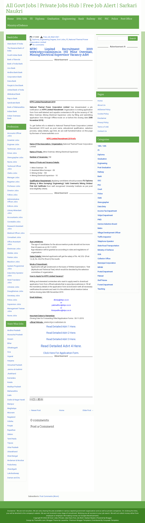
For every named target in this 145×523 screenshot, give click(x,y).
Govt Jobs (61, 39)
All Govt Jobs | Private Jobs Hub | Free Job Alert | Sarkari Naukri (71, 8)
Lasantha (64, 520)
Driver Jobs (12, 153)
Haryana (10, 361)
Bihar (9, 343)
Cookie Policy (103, 114)
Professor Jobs (13, 186)
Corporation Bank (14, 77)
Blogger (109, 518)
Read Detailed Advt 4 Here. (61, 346)
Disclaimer (102, 118)
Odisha (10, 421)
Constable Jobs (13, 222)
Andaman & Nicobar (15, 460)
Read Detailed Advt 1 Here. (61, 326)
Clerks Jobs (12, 173)
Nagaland (11, 417)
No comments (38, 45)
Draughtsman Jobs (15, 291)
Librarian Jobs (13, 287)
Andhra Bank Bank (14, 72)
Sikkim (10, 434)
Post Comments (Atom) (49, 496)
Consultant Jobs (14, 237)
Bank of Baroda (13, 59)
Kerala (9, 382)
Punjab (10, 426)
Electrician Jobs (13, 249)
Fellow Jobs (12, 195)
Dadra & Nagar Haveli (16, 400)
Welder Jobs (12, 253)
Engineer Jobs (13, 144)
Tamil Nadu (11, 439)
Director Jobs (13, 190)
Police (115, 18)
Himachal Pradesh (14, 365)
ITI (31, 18)
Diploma (39, 18)
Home (10, 18)
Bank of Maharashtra (15, 107)
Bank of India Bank (15, 64)
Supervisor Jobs (14, 304)
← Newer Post (35, 410)
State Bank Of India (15, 44)
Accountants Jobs (15, 217)
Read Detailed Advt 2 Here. (61, 332)
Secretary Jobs (13, 296)
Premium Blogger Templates (80, 520)
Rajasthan (11, 430)
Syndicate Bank (13, 103)
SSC (100, 18)
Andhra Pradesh (13, 330)
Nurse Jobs (12, 162)
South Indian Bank (14, 55)
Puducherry (11, 465)
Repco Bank (12, 98)
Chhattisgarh (12, 348)
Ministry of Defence (17, 25)
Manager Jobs (13, 177)
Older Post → (88, 410)
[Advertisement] (121, 67)
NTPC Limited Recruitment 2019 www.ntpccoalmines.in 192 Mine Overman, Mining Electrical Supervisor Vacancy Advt (61, 51)
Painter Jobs (12, 257)
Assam (10, 339)
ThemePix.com (39, 520)
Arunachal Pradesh (15, 335)
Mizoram (11, 413)
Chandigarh (12, 469)
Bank (81, 18)
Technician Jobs (14, 149)
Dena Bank (11, 81)
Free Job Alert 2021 (51, 37)
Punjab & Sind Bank (15, 85)
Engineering (69, 18)
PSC (107, 18)
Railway (91, 18)
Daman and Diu (13, 478)
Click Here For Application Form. (61, 352)
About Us (101, 105)
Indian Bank (12, 111)
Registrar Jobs (13, 182)
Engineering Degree (48, 39)
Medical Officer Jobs (15, 233)
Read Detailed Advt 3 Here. (61, 339)
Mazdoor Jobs (13, 262)
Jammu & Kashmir (14, 369)
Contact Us (102, 131)
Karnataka (11, 378)
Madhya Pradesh (14, 387)
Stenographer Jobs (15, 157)
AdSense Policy (104, 109)
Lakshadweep (13, 473)
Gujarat (10, 356)
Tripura (10, 443)
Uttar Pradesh (12, 447)
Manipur (10, 404)
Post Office (126, 18)
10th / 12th (22, 18)
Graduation (53, 18)
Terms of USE (103, 127)
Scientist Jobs (13, 140)
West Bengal (12, 456)
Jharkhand (11, 374)
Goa (9, 352)
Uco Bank (11, 68)
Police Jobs (12, 300)
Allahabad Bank (13, 94)
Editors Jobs (12, 206)
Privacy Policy (103, 122)
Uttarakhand (12, 452)
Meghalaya (11, 408)
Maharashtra (12, 391)
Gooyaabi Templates (111, 520)
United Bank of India (15, 90)
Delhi (9, 395)
